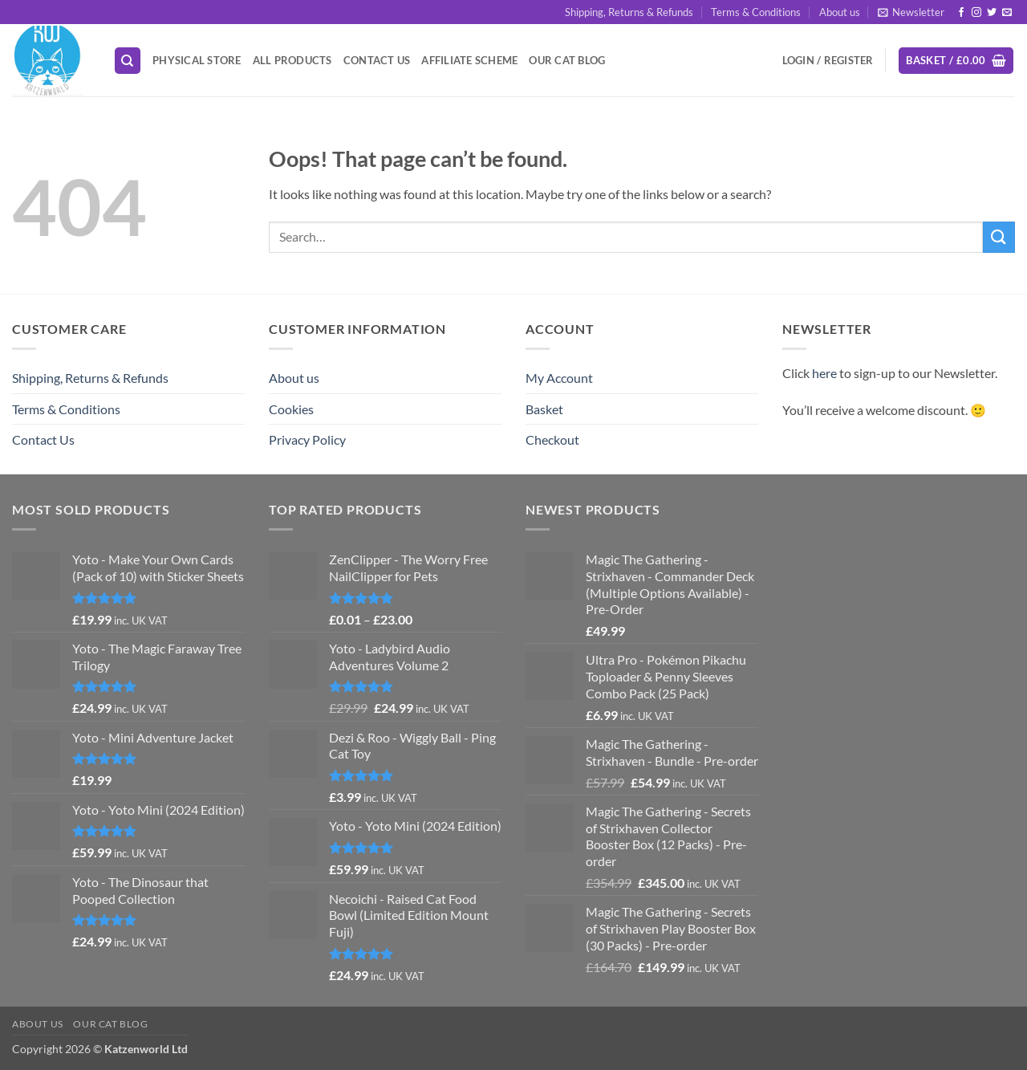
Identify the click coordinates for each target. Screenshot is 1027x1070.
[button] (911, 12)
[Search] (127, 60)
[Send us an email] (1007, 12)
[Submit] (999, 237)
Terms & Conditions (756, 12)
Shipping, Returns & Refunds (629, 12)
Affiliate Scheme (469, 60)
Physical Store (197, 60)
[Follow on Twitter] (992, 12)
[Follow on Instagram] (976, 12)
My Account (559, 377)
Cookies (291, 409)
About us (839, 12)
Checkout (552, 439)
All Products (292, 60)
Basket (544, 409)
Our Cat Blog (567, 60)
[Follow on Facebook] (961, 12)
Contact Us (377, 60)
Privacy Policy (307, 439)
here (824, 372)
